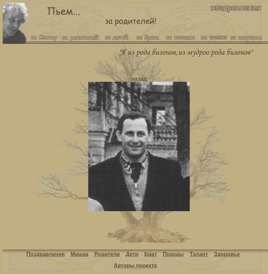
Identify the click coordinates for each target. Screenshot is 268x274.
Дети (132, 254)
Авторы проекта (135, 265)
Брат (150, 254)
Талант (199, 254)
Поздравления (45, 254)
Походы (173, 254)
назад (138, 78)
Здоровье (227, 254)
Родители (107, 254)
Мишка (79, 254)
